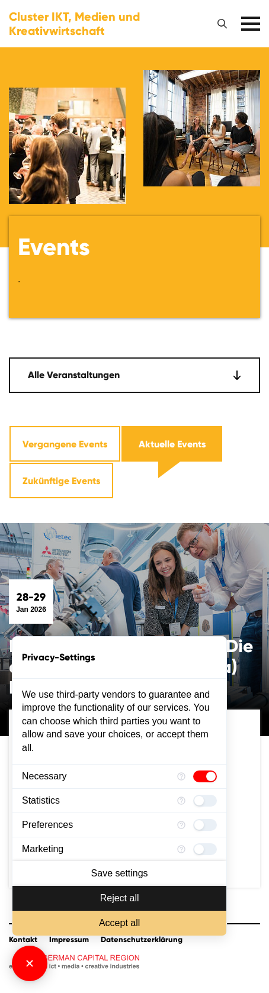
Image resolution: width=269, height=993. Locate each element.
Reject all (119, 898)
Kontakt (23, 939)
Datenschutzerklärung (141, 939)
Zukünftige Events (61, 480)
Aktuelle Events (172, 444)
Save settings (119, 873)
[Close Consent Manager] (29, 963)
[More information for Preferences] (181, 825)
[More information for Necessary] (181, 776)
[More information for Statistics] (181, 801)
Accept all (119, 923)
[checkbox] (205, 776)
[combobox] (134, 375)
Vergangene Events (65, 444)
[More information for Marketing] (181, 849)
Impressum (69, 939)
